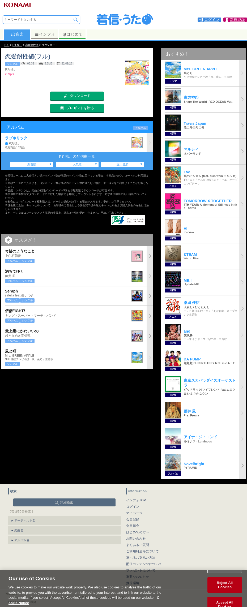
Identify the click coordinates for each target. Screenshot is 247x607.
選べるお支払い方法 (141, 557)
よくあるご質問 (137, 545)
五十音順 (122, 164)
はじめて (72, 34)
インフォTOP (136, 500)
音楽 (17, 34)
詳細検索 (66, 502)
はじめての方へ (137, 532)
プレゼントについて (141, 570)
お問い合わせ (136, 538)
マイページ (134, 513)
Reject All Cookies (225, 590)
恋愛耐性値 (32, 45)
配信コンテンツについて (144, 564)
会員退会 (132, 526)
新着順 (31, 164)
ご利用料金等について (142, 551)
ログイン (132, 507)
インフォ (45, 34)
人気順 (77, 164)
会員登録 (132, 519)
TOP (6, 45)
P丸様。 (17, 45)
